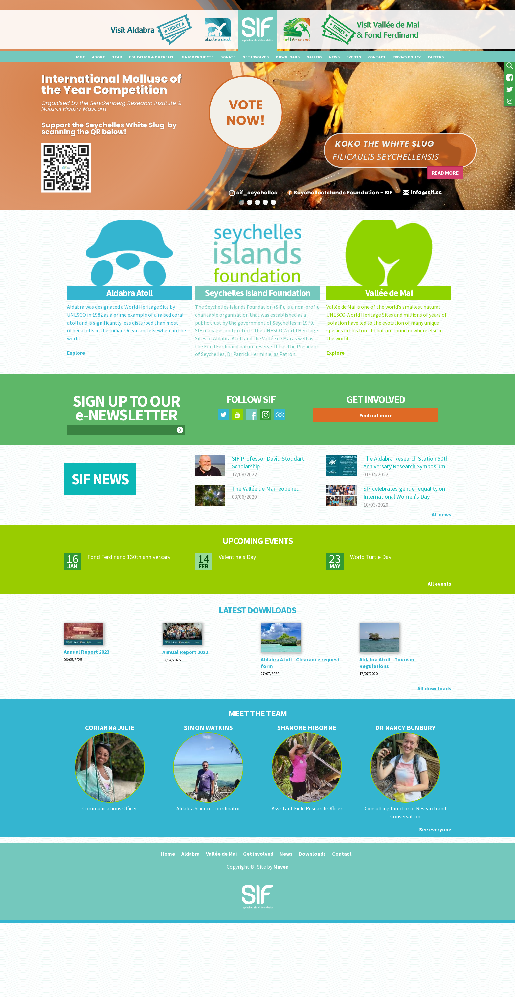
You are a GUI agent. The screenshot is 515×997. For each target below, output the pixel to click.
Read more (445, 173)
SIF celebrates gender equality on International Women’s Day (404, 492)
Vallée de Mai (221, 853)
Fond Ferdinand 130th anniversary (128, 557)
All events (439, 583)
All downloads (434, 688)
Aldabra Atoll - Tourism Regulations (386, 662)
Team (117, 57)
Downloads (288, 57)
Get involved (255, 57)
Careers (436, 57)
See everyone (435, 829)
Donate (227, 57)
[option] (257, 105)
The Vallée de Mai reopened (266, 488)
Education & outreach (152, 57)
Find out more (375, 415)
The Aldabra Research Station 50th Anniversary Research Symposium (406, 462)
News (334, 57)
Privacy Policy (406, 57)
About (98, 57)
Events (354, 57)
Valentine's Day (237, 557)
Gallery (314, 57)
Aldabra (190, 853)
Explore (76, 353)
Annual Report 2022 (185, 652)
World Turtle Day (370, 557)
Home (79, 57)
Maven (281, 866)
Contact (377, 57)
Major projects (197, 57)
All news (441, 514)
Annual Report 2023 (86, 651)
